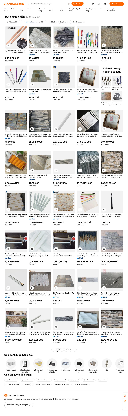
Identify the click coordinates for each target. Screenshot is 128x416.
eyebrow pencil (60, 380)
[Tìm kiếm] (77, 4)
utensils (26, 384)
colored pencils (11, 380)
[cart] (99, 4)
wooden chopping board (42, 384)
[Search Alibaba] (48, 4)
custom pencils (88, 380)
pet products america (80, 384)
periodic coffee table (61, 384)
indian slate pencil (12, 384)
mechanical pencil (43, 380)
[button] (69, 4)
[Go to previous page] (53, 350)
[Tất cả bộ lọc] (12, 22)
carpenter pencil (27, 380)
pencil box (102, 380)
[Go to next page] (75, 350)
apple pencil (74, 380)
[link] (125, 395)
